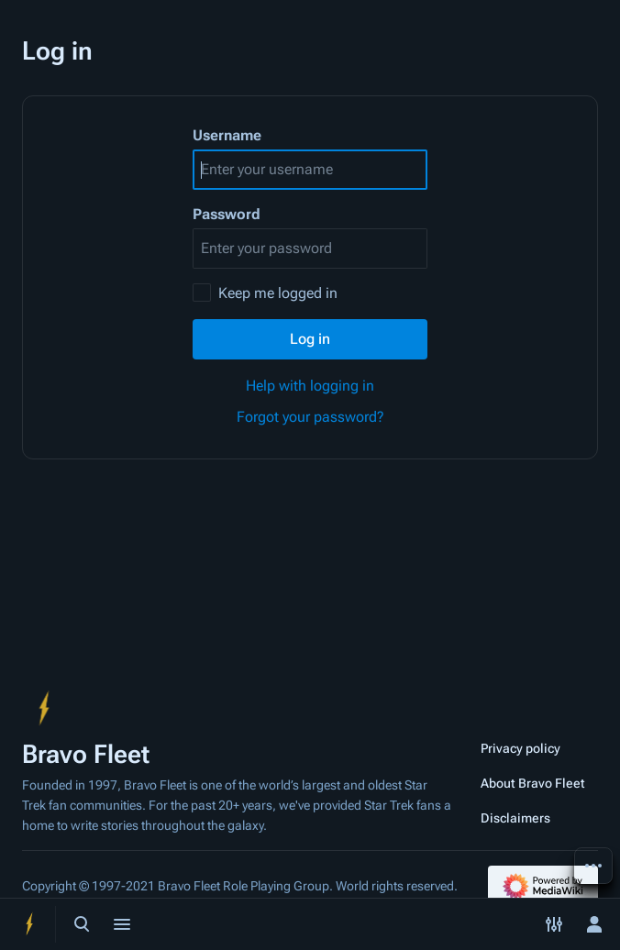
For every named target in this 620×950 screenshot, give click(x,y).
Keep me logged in (278, 293)
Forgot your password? (310, 416)
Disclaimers (515, 818)
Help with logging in (310, 385)
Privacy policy (520, 748)
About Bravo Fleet (533, 783)
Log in (310, 339)
